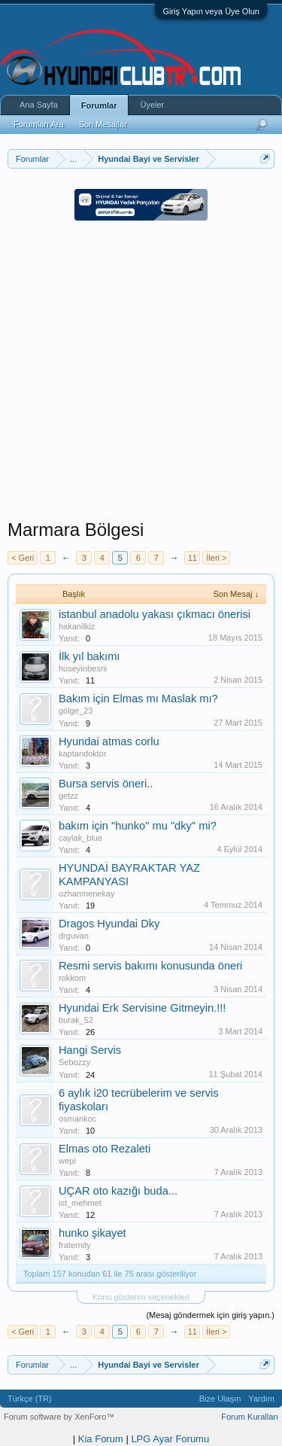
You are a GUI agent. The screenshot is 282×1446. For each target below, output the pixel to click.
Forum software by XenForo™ (59, 1416)
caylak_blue (80, 837)
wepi (67, 1160)
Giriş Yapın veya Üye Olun (210, 11)
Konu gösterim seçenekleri (141, 1296)
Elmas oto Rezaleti (104, 1149)
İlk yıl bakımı (89, 656)
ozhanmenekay (87, 893)
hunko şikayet (92, 1233)
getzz (68, 795)
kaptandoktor (83, 753)
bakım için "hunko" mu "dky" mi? (138, 826)
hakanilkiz (77, 626)
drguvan (74, 935)
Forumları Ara (39, 124)
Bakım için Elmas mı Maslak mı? (138, 699)
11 (192, 557)
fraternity (75, 1245)
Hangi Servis (90, 1050)
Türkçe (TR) (30, 1398)
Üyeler (152, 104)
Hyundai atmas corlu (109, 741)
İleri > (216, 557)
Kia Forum (100, 1438)
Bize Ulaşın (220, 1398)
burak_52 (76, 1019)
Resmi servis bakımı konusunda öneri (150, 966)
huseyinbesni (83, 668)
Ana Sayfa (39, 104)
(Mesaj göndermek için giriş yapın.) (210, 1315)
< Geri (22, 557)
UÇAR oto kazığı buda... (118, 1191)
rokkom (72, 977)
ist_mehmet (80, 1202)
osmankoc (77, 1118)
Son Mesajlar (103, 124)
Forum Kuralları (249, 1416)
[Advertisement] (141, 377)
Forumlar (99, 105)
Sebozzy (74, 1062)
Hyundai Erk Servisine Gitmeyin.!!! (142, 1008)
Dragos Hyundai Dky (109, 924)
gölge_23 (75, 710)
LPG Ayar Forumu (170, 1438)
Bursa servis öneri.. (106, 784)
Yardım (261, 1398)
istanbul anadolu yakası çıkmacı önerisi (154, 614)
